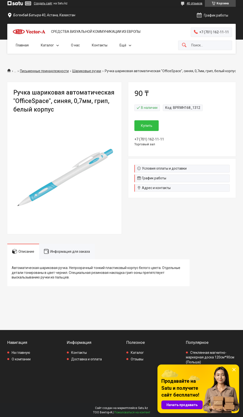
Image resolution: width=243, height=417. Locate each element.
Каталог (47, 45)
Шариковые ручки (86, 71)
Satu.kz (143, 408)
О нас (75, 45)
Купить (146, 126)
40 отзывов (194, 3)
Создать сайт (43, 3)
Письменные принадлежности (44, 71)
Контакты (99, 45)
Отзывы (137, 359)
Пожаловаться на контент (132, 412)
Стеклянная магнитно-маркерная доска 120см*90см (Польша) (210, 357)
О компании (21, 359)
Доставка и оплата (86, 359)
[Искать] (184, 45)
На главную (21, 353)
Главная (22, 45)
